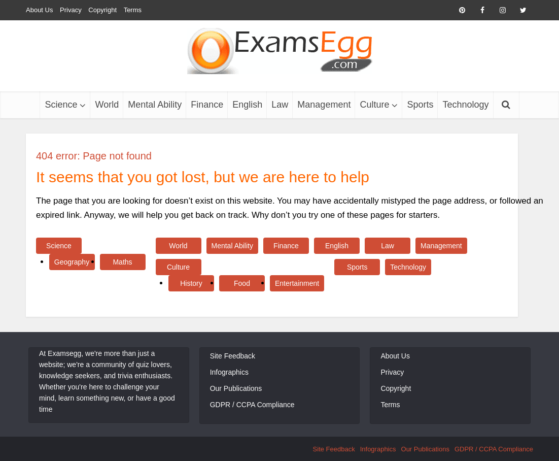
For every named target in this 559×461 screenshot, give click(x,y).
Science (61, 105)
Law (279, 105)
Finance (207, 105)
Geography (71, 262)
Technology (465, 105)
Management (324, 105)
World (107, 105)
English (247, 105)
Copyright (102, 10)
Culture (374, 105)
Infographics (229, 372)
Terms (133, 10)
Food (242, 283)
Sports (420, 105)
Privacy (71, 10)
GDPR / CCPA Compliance (252, 405)
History (191, 283)
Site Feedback (233, 356)
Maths (122, 262)
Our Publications (236, 388)
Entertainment (297, 283)
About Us (39, 10)
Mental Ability (155, 105)
